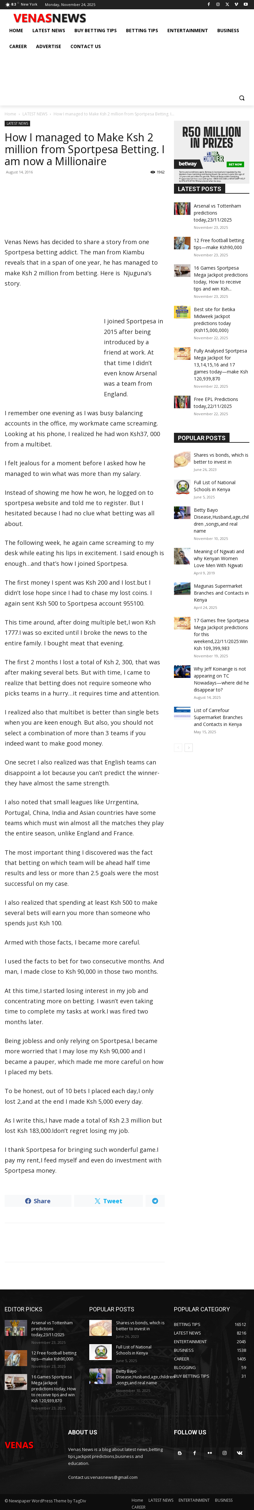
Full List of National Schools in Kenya (133, 1348)
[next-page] (189, 748)
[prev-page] (178, 748)
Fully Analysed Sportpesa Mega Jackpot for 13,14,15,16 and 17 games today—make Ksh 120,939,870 (221, 365)
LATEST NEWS (34, 114)
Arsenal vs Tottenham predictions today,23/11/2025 (51, 1328)
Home (10, 114)
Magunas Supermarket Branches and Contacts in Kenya (221, 593)
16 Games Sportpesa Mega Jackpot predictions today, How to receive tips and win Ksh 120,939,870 (55, 1386)
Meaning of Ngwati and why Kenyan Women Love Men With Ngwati (219, 558)
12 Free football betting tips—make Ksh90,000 (53, 1354)
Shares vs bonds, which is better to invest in (139, 1325)
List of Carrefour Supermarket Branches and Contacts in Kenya (218, 717)
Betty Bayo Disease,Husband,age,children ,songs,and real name (144, 1375)
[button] (241, 97)
